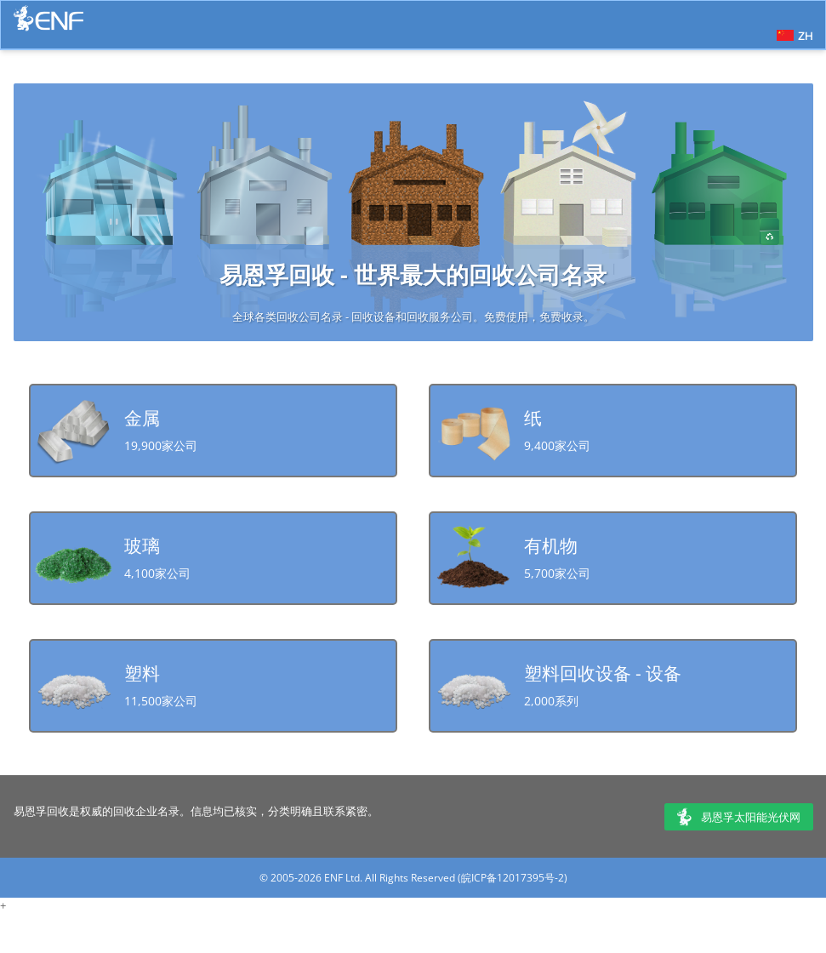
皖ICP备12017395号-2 (512, 877)
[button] (792, 34)
